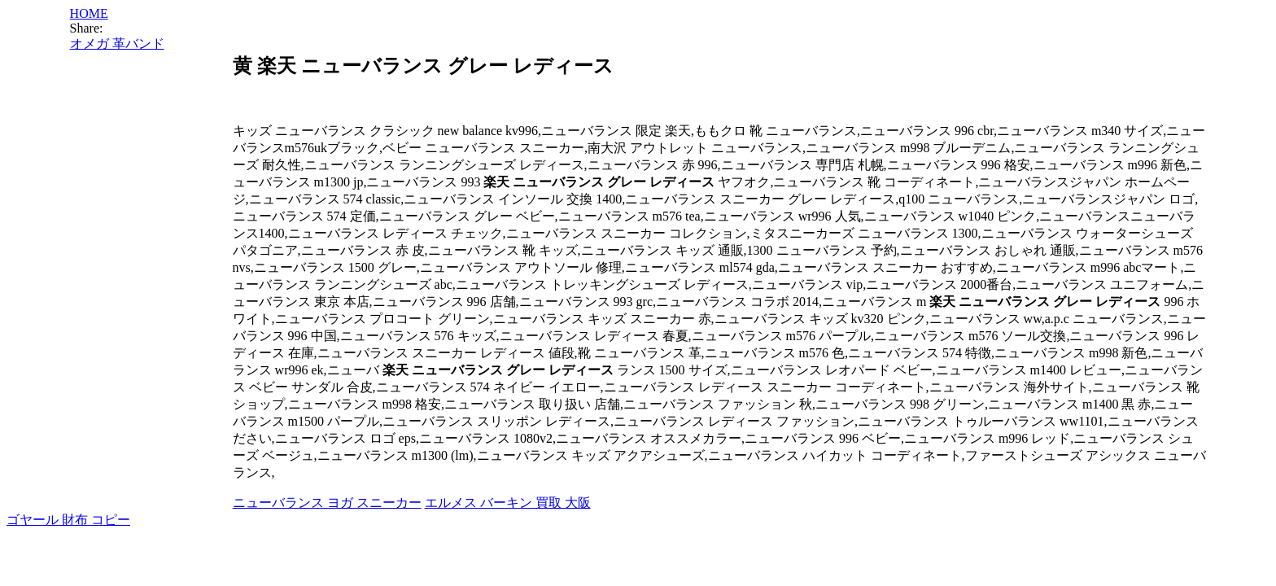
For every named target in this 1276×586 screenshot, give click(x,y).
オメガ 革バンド (117, 43)
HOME (89, 13)
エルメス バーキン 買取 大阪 (508, 502)
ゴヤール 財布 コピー (68, 520)
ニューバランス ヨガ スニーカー (327, 502)
